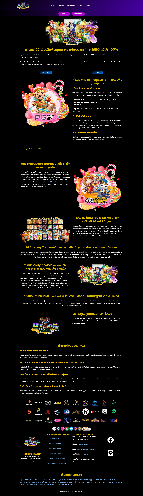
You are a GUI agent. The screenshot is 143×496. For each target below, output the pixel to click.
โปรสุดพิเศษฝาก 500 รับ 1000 (56, 454)
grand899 (32, 482)
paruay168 (109, 480)
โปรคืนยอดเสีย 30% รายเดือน (55, 459)
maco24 (38, 480)
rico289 (90, 482)
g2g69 (22, 480)
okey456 (78, 480)
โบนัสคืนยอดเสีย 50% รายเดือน (56, 464)
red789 (27, 480)
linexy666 (107, 482)
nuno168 (39, 482)
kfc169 (79, 484)
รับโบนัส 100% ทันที (52, 439)
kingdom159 (24, 482)
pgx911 (95, 480)
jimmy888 (64, 480)
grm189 (84, 480)
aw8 (56, 484)
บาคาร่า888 (29, 484)
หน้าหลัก (53, 5)
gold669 (96, 482)
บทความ (89, 5)
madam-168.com (84, 444)
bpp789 (49, 480)
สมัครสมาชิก (71, 5)
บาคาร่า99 (37, 484)
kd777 (102, 482)
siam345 (22, 484)
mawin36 (71, 480)
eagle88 (78, 482)
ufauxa (89, 480)
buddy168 (101, 480)
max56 (71, 482)
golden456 (56, 480)
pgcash (66, 484)
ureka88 (115, 482)
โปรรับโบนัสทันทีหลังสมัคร (54, 449)
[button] (64, 14)
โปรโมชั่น (61, 5)
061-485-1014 (85, 454)
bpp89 (43, 480)
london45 (51, 484)
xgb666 (84, 482)
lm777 (32, 480)
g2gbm (60, 484)
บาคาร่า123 (43, 484)
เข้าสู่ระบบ (81, 5)
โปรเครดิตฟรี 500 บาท (53, 444)
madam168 (60, 482)
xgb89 (66, 482)
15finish (45, 482)
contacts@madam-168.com (86, 449)
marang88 (52, 482)
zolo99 (115, 480)
